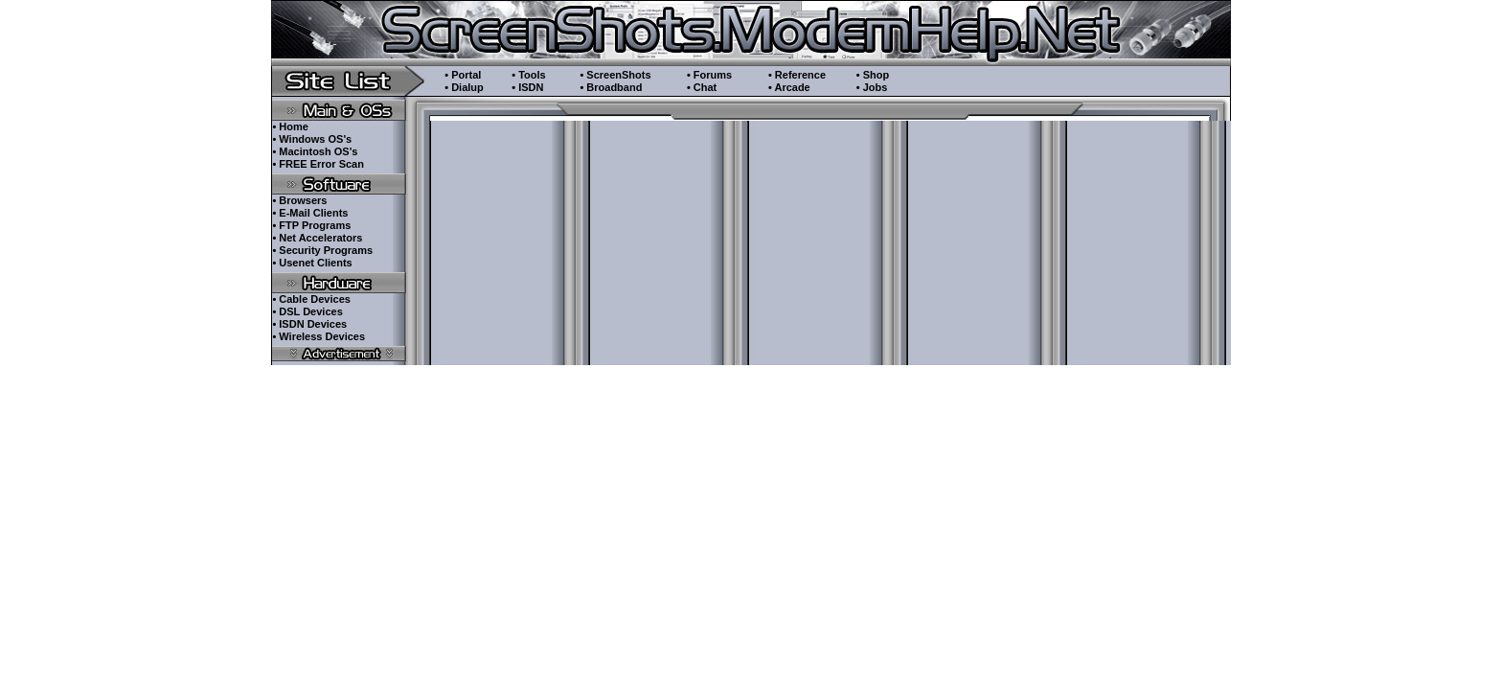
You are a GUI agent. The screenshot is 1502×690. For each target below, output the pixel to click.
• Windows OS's (312, 139)
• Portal (462, 74)
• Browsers (299, 200)
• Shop (872, 74)
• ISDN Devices (309, 324)
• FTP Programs (311, 225)
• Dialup (464, 87)
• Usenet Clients (312, 262)
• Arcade (789, 87)
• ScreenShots (615, 74)
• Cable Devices (311, 299)
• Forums (709, 74)
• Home (289, 126)
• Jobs (872, 87)
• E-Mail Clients (310, 212)
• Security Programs (322, 250)
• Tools (528, 74)
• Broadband (611, 87)
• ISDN (527, 87)
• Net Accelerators (317, 237)
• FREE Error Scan (318, 164)
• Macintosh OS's (314, 151)
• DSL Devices (307, 311)
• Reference (797, 74)
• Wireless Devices (318, 336)
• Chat (702, 87)
